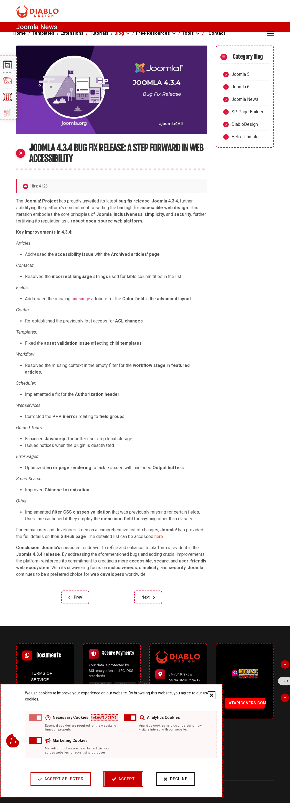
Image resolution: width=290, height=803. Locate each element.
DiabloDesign (245, 124)
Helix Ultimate (245, 136)
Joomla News (245, 99)
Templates (43, 33)
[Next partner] (285, 698)
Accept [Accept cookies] (123, 779)
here (158, 536)
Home (19, 33)
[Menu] (270, 33)
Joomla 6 (241, 86)
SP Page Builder (247, 111)
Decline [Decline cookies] (175, 779)
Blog (119, 33)
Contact (216, 33)
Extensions (71, 33)
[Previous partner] (285, 665)
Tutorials (99, 33)
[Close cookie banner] (211, 695)
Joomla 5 (241, 74)
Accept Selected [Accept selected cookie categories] (60, 779)
